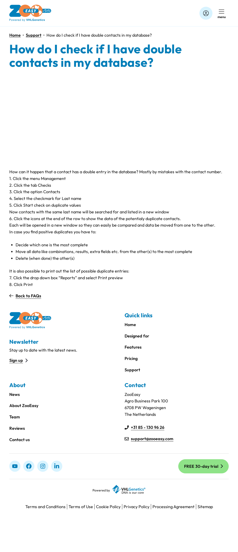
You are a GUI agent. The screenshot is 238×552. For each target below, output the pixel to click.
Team (14, 417)
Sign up (16, 360)
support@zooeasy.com (152, 438)
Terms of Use (81, 506)
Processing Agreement (173, 506)
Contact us (19, 439)
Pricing (131, 358)
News (14, 394)
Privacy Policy (136, 506)
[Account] (205, 13)
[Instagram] (42, 466)
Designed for (137, 336)
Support (33, 35)
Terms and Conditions (45, 506)
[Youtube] (14, 466)
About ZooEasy (23, 405)
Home (15, 35)
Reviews (17, 428)
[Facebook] (28, 466)
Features (133, 347)
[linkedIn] (56, 466)
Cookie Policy (108, 506)
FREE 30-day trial (201, 466)
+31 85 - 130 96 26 (147, 427)
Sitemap (205, 506)
